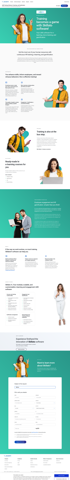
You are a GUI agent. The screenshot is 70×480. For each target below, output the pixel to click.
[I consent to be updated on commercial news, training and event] (15, 434)
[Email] (46, 424)
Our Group (6, 460)
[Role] (24, 408)
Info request (64, 5)
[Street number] (46, 413)
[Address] (24, 413)
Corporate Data (58, 462)
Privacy (19, 460)
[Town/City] (24, 419)
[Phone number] (24, 424)
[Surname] (46, 397)
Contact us (58, 460)
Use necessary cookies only (61, 472)
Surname (37, 395)
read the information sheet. (27, 473)
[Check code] (24, 428)
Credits (19, 464)
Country (37, 400)
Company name (17, 400)
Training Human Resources (10, 270)
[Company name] (24, 403)
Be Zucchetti (7, 464)
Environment (45, 462)
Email (37, 422)
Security (31, 462)
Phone (16, 422)
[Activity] (46, 408)
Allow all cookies (61, 469)
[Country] (46, 403)
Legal (18, 462)
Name (15, 395)
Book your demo (21, 349)
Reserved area (66, 1)
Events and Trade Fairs (8, 462)
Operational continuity (33, 464)
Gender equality (45, 460)
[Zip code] (46, 419)
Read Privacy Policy (35, 432)
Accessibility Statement (47, 464)
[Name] (24, 397)
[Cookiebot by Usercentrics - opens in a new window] (6, 478)
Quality (31, 460)
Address (16, 411)
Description (58, 5)
